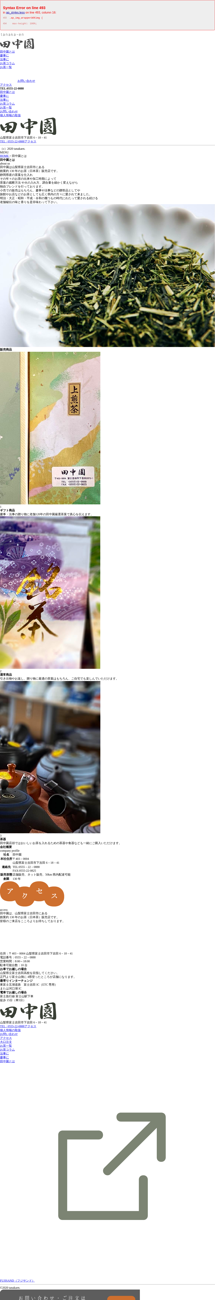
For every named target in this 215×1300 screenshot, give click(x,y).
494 (5, 24)
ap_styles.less (15, 12)
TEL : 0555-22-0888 (12, 142)
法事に (4, 60)
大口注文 (6, 1043)
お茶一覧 (6, 68)
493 (5, 18)
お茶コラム (7, 64)
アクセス (6, 85)
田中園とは (7, 52)
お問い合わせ (26, 82)
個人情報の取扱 (10, 116)
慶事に (4, 56)
